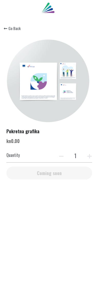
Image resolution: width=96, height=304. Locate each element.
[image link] (48, 7)
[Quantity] (75, 155)
